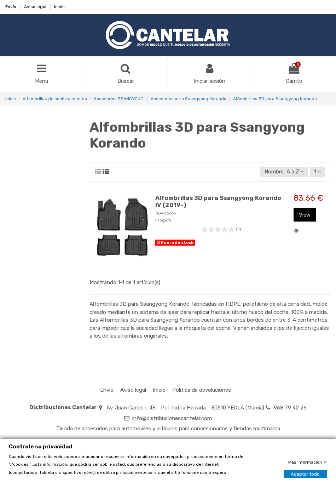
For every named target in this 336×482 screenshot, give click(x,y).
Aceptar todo (305, 473)
